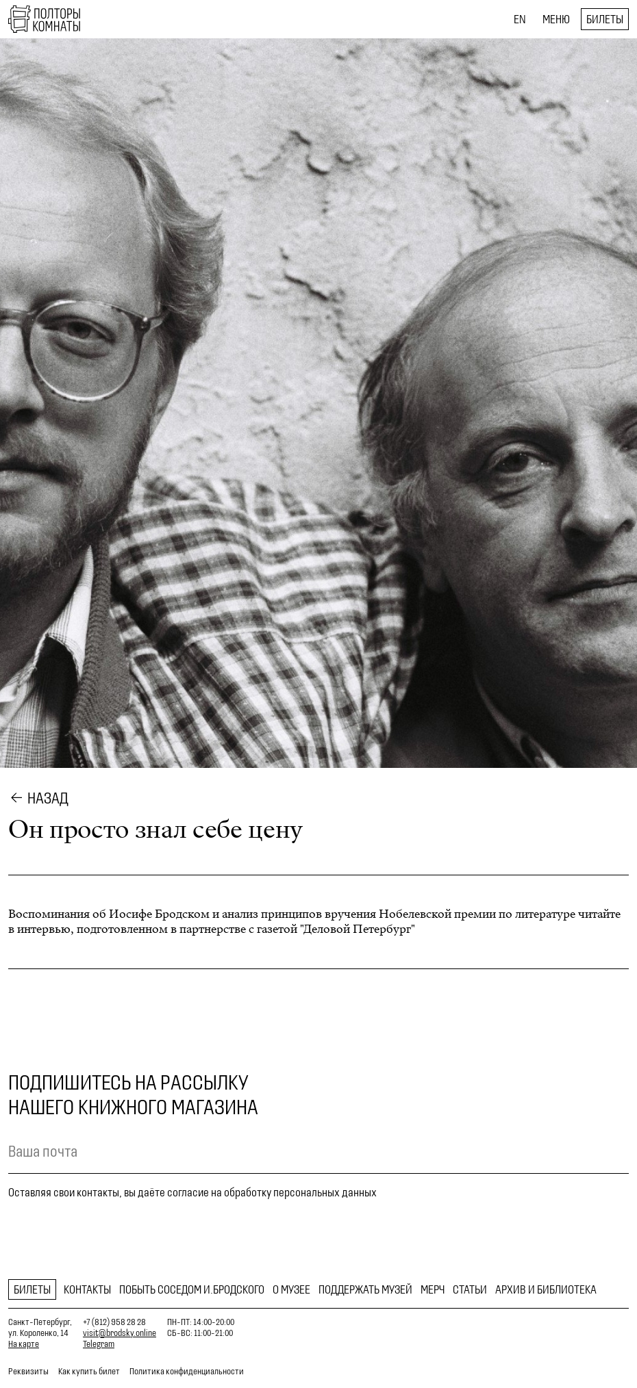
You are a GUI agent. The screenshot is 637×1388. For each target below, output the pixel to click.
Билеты (604, 19)
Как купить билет (89, 1371)
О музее (291, 1289)
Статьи (470, 1289)
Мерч (433, 1289)
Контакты (87, 1289)
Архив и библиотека (546, 1289)
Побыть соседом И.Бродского (191, 1289)
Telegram (98, 1344)
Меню (556, 19)
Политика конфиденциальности (186, 1371)
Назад (47, 798)
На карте (23, 1344)
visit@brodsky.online (119, 1333)
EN (520, 19)
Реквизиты (28, 1371)
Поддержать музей (365, 1289)
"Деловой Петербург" (357, 929)
